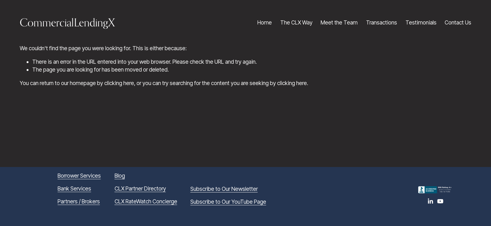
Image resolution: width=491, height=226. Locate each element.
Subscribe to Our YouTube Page (228, 201)
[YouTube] (440, 201)
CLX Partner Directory (140, 188)
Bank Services (74, 188)
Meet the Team (339, 22)
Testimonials (421, 22)
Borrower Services (79, 175)
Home (264, 22)
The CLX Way (296, 22)
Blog (120, 175)
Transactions (381, 22)
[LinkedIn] (430, 201)
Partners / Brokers (79, 201)
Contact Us (458, 22)
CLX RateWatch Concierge (146, 201)
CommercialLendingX (67, 22)
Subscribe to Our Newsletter (224, 189)
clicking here (119, 83)
